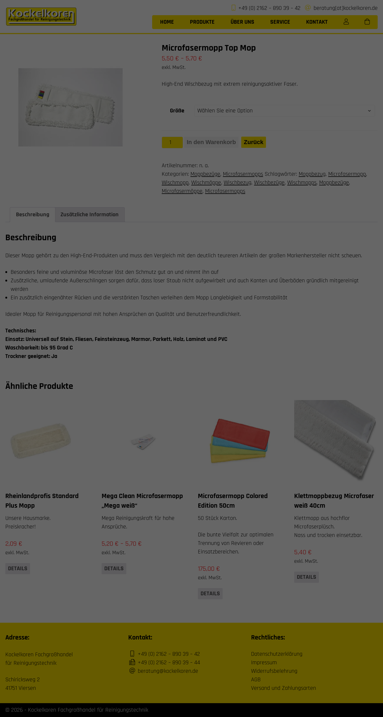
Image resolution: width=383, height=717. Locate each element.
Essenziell (208, 12)
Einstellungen (112, 82)
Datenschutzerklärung (109, 76)
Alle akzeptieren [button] (140, 94)
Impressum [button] (214, 141)
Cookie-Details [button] (170, 141)
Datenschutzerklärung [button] (193, 141)
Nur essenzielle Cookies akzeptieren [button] (191, 110)
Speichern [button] (242, 94)
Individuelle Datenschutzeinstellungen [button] (191, 126)
